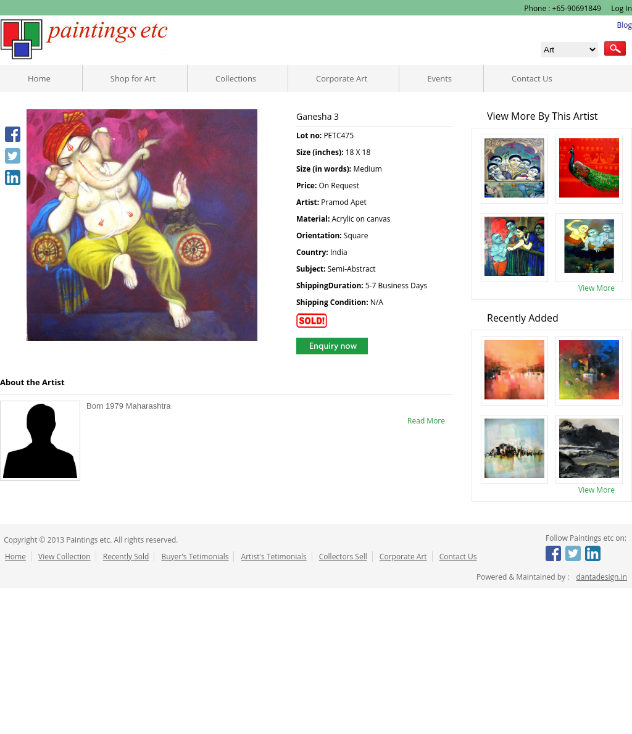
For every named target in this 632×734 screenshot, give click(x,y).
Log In (620, 8)
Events (439, 78)
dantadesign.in (601, 577)
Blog (624, 25)
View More (596, 288)
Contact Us (532, 78)
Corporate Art (341, 78)
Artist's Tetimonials (274, 556)
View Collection (64, 556)
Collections (235, 78)
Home (39, 78)
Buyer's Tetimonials (194, 556)
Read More (426, 420)
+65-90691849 (576, 8)
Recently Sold (126, 556)
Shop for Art (133, 78)
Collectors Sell (343, 556)
